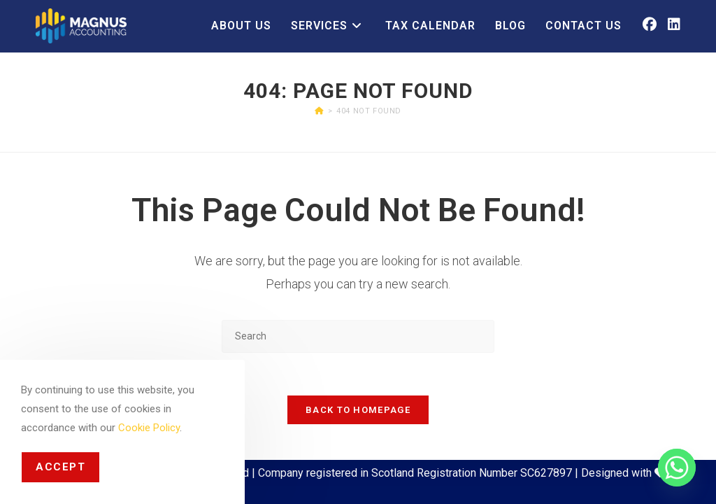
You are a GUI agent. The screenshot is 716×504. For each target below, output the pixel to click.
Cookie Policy (149, 427)
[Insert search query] (358, 336)
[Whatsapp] (677, 467)
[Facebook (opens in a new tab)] (649, 24)
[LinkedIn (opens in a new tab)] (674, 24)
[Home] (319, 110)
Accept (60, 467)
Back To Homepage (358, 410)
